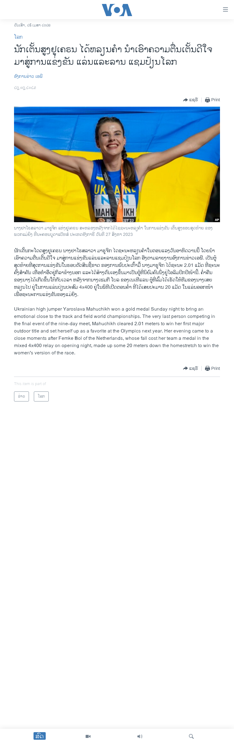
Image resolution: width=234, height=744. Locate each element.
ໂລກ (18, 37)
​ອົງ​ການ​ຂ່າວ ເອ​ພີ (28, 76)
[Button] (190, 100)
